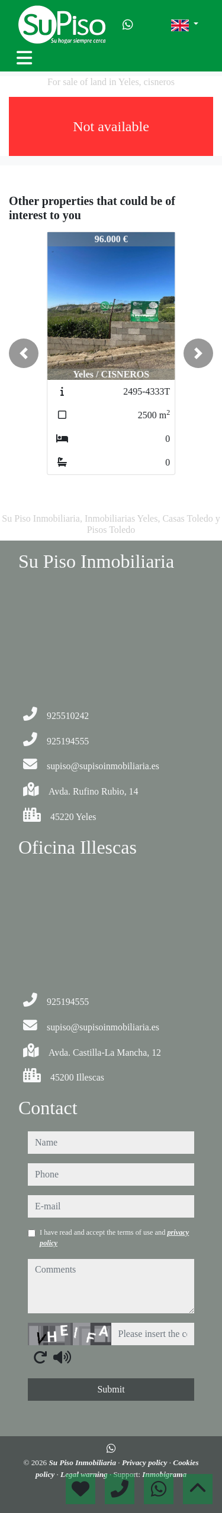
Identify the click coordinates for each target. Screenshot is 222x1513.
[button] (23, 353)
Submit (110, 1389)
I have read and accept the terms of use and (114, 1237)
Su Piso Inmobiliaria (83, 1462)
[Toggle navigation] (24, 58)
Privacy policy (145, 1462)
